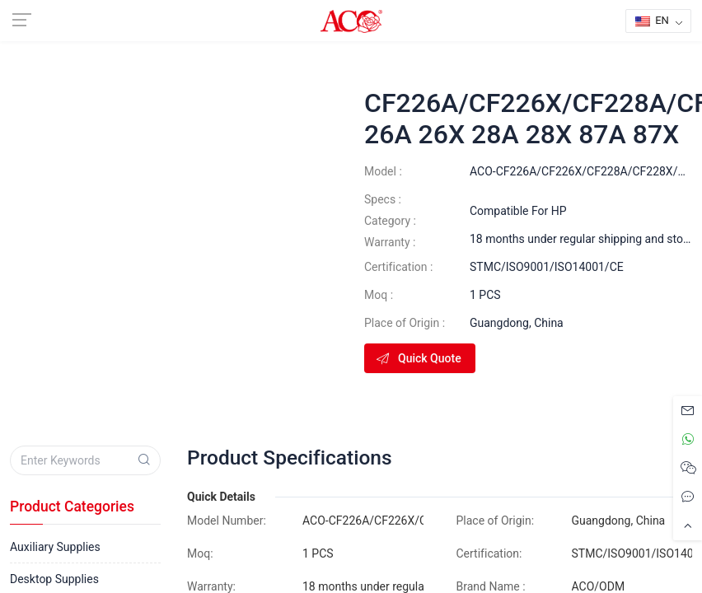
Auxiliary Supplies (55, 546)
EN (652, 20)
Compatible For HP (518, 210)
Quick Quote (418, 358)
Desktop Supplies (54, 579)
